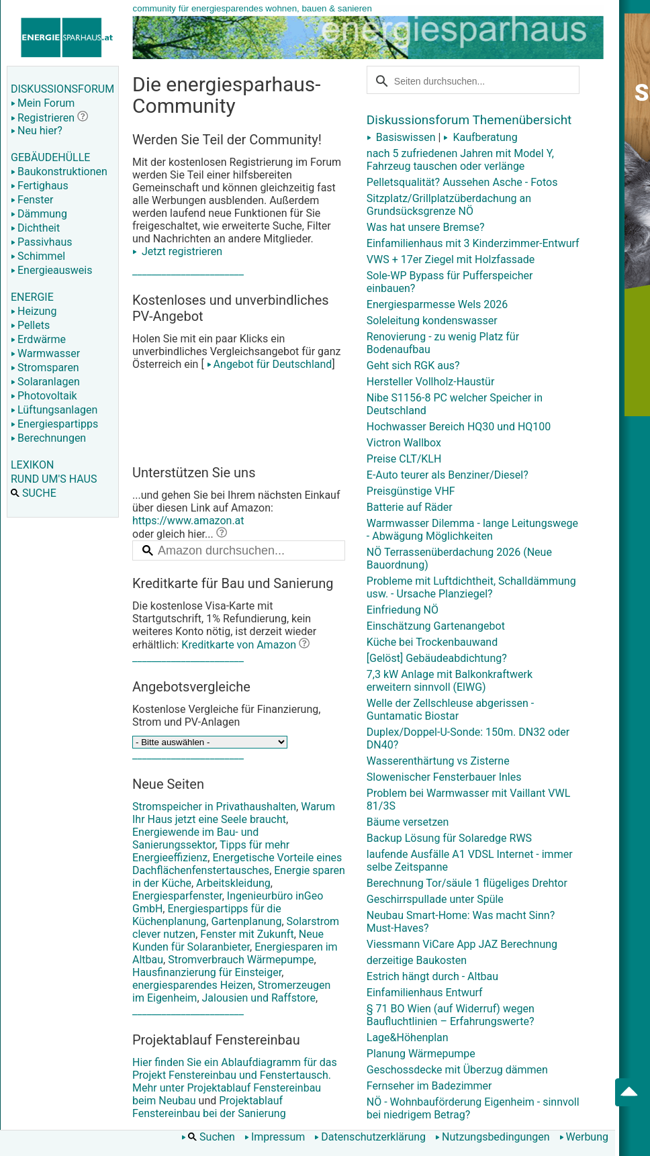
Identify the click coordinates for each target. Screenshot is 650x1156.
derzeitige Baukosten (417, 960)
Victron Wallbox (404, 442)
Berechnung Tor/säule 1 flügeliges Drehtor (467, 883)
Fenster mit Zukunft (246, 934)
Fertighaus (39, 185)
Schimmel (38, 256)
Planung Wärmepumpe (421, 1053)
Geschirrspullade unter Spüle (435, 899)
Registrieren (43, 117)
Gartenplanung (246, 921)
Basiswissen (401, 137)
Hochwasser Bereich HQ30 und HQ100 (459, 426)
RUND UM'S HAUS (54, 479)
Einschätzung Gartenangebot (436, 626)
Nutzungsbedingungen (492, 1136)
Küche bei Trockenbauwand (432, 642)
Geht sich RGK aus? (413, 365)
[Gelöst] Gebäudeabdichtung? (437, 658)
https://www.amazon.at (188, 520)
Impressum (275, 1136)
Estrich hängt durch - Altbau (432, 976)
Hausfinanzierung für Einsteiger (206, 972)
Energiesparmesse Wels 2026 (437, 304)
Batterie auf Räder (410, 507)
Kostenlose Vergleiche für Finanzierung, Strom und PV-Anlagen (226, 715)
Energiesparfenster (177, 895)
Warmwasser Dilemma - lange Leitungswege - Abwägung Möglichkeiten (472, 529)
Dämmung (39, 213)
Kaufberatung (480, 137)
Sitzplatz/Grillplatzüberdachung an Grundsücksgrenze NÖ (449, 205)
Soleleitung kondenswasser (432, 320)
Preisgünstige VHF (411, 491)
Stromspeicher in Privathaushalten (214, 806)
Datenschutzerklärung (370, 1136)
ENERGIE (32, 297)
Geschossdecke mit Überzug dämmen (457, 1069)
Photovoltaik (44, 395)
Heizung (33, 311)
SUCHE (33, 493)
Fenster (32, 199)
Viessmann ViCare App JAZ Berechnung (462, 944)
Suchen (208, 1136)
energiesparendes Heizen (192, 985)
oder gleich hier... (179, 534)
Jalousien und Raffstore (259, 998)
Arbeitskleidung (233, 883)
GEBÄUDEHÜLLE (50, 157)
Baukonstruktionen (59, 171)
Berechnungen (48, 438)
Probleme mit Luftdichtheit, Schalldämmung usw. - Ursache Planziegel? (471, 587)
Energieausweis (51, 270)
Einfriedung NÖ (402, 610)
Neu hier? (36, 130)
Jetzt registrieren (177, 251)
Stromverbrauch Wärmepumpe (241, 959)
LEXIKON (32, 465)
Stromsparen (45, 367)
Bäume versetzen (408, 822)
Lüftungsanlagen (54, 409)
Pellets (30, 325)
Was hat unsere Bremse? (426, 227)
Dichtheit (35, 228)
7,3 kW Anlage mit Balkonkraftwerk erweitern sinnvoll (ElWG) (449, 680)
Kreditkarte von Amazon (238, 644)
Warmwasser (45, 353)
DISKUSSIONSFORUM (62, 89)
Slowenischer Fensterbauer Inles (444, 777)
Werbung (583, 1136)
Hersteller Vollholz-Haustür (431, 381)
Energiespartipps (54, 424)
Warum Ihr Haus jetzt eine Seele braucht (233, 813)
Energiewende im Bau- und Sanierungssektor (195, 838)
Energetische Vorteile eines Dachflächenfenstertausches (237, 864)
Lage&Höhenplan (408, 1037)
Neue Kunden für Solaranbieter (228, 940)
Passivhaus (41, 242)
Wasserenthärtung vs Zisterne (438, 761)
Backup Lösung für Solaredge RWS (449, 838)
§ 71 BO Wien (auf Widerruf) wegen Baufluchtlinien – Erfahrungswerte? (451, 1015)
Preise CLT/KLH (404, 458)
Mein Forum (43, 103)
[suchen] (465, 80)
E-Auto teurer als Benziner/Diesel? (447, 475)
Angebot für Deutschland (268, 364)
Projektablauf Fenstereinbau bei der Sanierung (209, 1107)
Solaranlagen (45, 381)
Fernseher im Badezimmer (429, 1085)
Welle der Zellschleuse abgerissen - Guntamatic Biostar (450, 709)
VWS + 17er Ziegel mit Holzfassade (451, 259)
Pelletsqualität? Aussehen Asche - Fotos (462, 182)
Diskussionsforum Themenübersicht (469, 120)
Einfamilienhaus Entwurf (425, 992)
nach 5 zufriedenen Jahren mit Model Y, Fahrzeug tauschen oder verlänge (460, 160)
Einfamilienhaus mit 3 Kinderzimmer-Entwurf (473, 243)
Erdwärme (38, 339)
